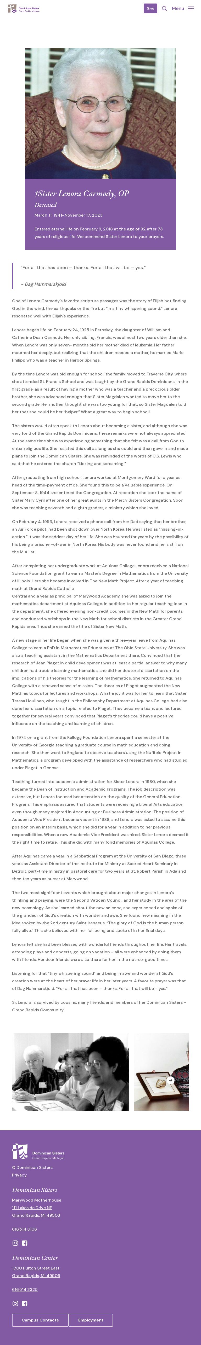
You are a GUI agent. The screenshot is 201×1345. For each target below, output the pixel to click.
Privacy (19, 1175)
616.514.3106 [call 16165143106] (24, 1229)
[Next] (171, 1080)
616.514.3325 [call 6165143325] (25, 1289)
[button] (183, 8)
